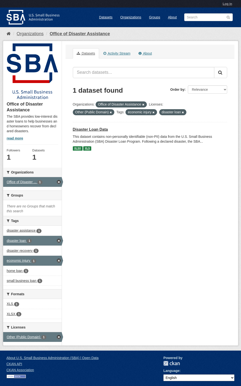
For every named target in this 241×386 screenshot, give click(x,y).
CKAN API (14, 364)
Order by (177, 89)
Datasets (105, 17)
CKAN (171, 363)
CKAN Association (20, 370)
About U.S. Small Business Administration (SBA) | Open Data (53, 358)
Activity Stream (116, 53)
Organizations (130, 17)
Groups (154, 17)
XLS (87, 148)
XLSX (77, 148)
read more (15, 138)
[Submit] (220, 72)
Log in (227, 4)
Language (171, 371)
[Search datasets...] (143, 72)
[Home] (9, 33)
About (172, 17)
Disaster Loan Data (90, 129)
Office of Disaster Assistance (80, 33)
